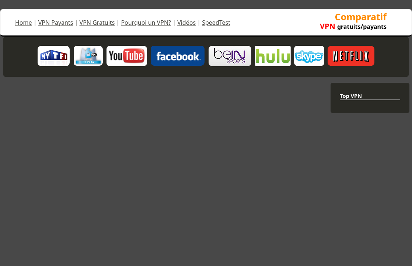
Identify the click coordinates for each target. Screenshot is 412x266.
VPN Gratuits (97, 22)
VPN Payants (55, 22)
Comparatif (353, 20)
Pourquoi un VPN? (146, 22)
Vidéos (186, 22)
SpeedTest (216, 22)
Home (23, 22)
